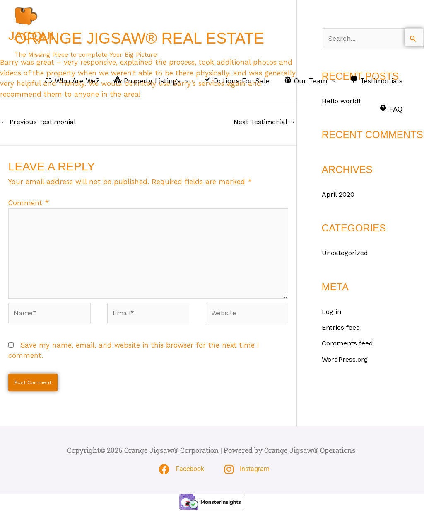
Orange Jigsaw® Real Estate (147, 46)
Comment (28, 203)
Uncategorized (346, 253)
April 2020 (338, 194)
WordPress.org (346, 359)
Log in (332, 312)
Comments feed (349, 344)
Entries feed (342, 328)
